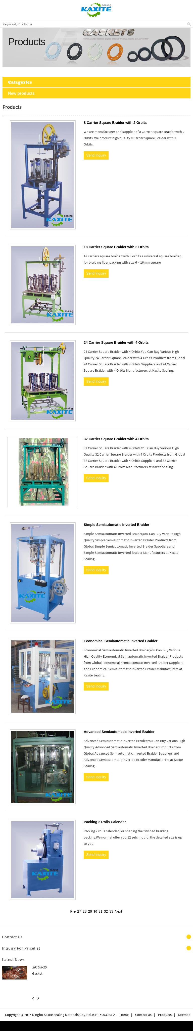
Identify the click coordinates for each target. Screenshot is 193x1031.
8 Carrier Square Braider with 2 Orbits (115, 123)
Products (165, 1014)
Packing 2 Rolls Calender (105, 822)
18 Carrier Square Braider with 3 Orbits (116, 247)
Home (124, 1014)
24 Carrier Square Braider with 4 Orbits (116, 342)
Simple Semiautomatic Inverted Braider (116, 525)
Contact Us (143, 1014)
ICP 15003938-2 (103, 1014)
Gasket (37, 973)
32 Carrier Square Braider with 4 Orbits (116, 439)
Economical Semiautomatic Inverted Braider (120, 641)
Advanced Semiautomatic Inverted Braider (119, 732)
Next (118, 911)
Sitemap (184, 1014)
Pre (73, 911)
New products (21, 93)
